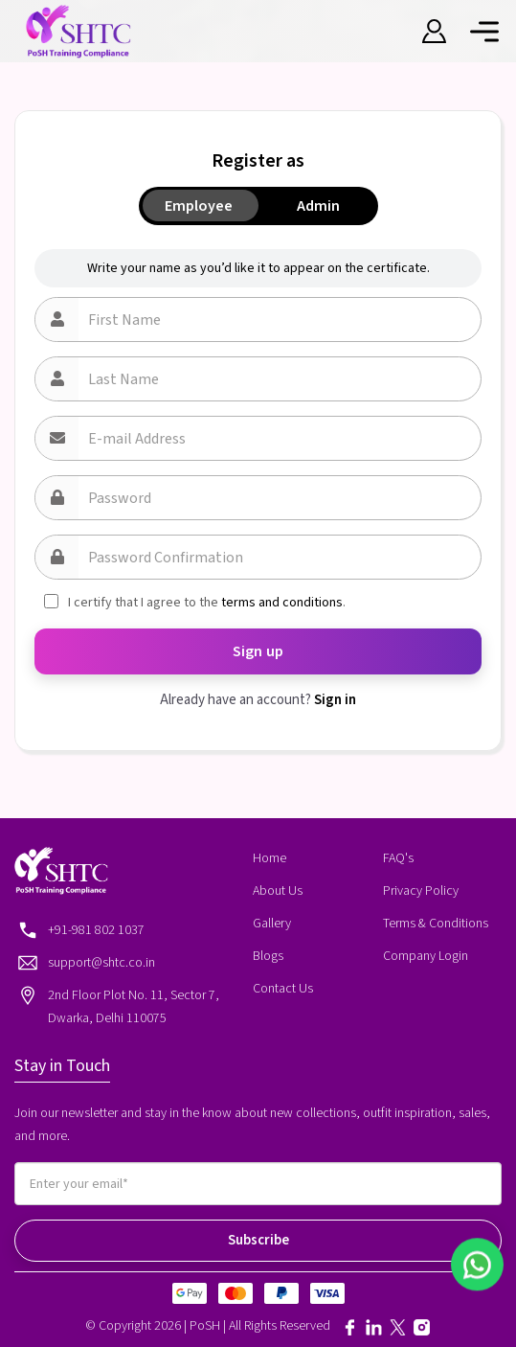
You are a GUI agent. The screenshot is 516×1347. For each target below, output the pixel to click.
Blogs (268, 956)
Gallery (272, 923)
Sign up (258, 651)
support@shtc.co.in (101, 962)
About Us (278, 891)
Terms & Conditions (435, 923)
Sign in (335, 700)
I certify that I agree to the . (207, 602)
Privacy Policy (421, 891)
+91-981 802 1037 (96, 930)
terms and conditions (282, 602)
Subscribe (258, 1240)
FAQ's (398, 858)
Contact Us (283, 988)
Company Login (425, 956)
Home (269, 858)
